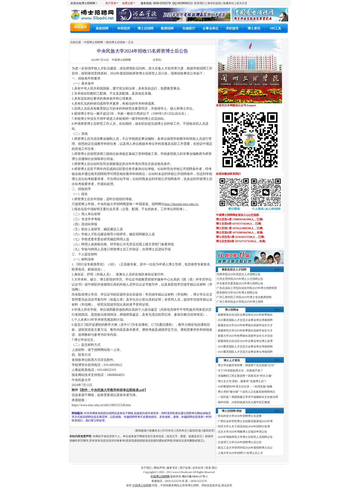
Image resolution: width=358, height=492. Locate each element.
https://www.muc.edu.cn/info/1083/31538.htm (101, 405)
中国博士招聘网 (121, 59)
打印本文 (168, 430)
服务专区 (172, 467)
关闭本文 (181, 430)
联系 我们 (211, 467)
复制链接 (141, 430)
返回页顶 (195, 430)
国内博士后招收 (115, 42)
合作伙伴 (197, 467)
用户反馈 (185, 467)
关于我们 (146, 467)
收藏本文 (154, 430)
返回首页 (208, 430)
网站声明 (159, 467)
